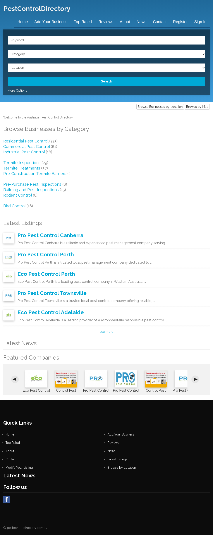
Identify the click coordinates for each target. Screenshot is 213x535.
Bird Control (14, 205)
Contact (160, 22)
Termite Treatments (21, 168)
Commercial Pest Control (26, 146)
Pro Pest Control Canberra (50, 235)
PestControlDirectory (36, 8)
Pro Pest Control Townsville (52, 293)
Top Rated (83, 22)
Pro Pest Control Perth (45, 254)
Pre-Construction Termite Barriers (34, 173)
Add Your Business (50, 22)
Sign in (200, 22)
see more (106, 331)
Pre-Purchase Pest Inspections (32, 184)
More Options (17, 90)
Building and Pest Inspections (31, 189)
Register (180, 22)
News (141, 22)
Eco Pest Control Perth (46, 274)
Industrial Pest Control (24, 151)
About (125, 22)
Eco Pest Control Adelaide (50, 312)
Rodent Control (17, 195)
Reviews (105, 22)
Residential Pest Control (25, 141)
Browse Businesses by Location (160, 106)
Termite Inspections (22, 162)
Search (106, 81)
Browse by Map (197, 106)
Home (22, 22)
